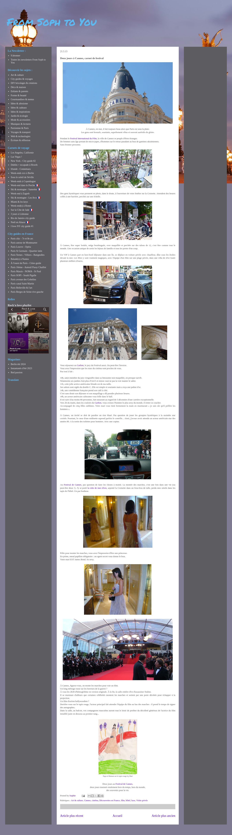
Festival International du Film (83, 138)
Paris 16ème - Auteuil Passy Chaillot (28, 267)
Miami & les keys (19, 202)
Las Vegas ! (16, 157)
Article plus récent (71, 815)
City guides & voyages (22, 79)
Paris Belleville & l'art (21, 287)
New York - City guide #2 (23, 161)
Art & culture (77, 800)
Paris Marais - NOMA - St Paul (26, 271)
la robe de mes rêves (97, 488)
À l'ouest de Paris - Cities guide (26, 263)
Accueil (117, 815)
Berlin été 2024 (18, 364)
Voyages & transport (21, 132)
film (123, 800)
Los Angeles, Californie (22, 152)
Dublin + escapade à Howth (24, 165)
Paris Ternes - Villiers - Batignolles (28, 255)
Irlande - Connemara (21, 169)
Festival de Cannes (72, 484)
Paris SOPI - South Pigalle (23, 275)
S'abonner (15, 55)
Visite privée (142, 800)
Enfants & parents (19, 91)
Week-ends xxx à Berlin (22, 173)
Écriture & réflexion (20, 140)
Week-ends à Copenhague (23, 181)
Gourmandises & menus (22, 99)
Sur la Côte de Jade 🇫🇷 (22, 210)
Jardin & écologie (19, 116)
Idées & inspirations (20, 111)
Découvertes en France (109, 800)
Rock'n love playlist (19, 305)
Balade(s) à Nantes (20, 259)
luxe (133, 800)
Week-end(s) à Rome (21, 205)
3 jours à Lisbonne (20, 214)
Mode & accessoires (20, 120)
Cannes (87, 800)
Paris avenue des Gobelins (23, 279)
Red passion (17, 372)
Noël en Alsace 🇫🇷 (20, 222)
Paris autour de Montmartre (24, 242)
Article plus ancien (163, 815)
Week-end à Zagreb (20, 193)
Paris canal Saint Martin (22, 283)
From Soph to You (51, 21)
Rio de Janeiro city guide (23, 218)
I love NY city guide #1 (22, 226)
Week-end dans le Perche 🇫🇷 (24, 185)
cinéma (95, 800)
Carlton (80, 365)
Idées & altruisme (19, 103)
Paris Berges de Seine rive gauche (27, 292)
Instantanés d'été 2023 (21, 368)
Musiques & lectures (21, 124)
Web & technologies (20, 136)
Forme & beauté (18, 95)
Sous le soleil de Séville (22, 177)
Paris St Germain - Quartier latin (26, 251)
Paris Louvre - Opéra (21, 247)
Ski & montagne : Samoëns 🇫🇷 (26, 189)
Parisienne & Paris (20, 128)
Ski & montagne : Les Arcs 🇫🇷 (26, 197)
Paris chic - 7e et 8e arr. (22, 238)
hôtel (128, 800)
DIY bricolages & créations (24, 83)
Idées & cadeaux (19, 107)
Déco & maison (18, 87)
